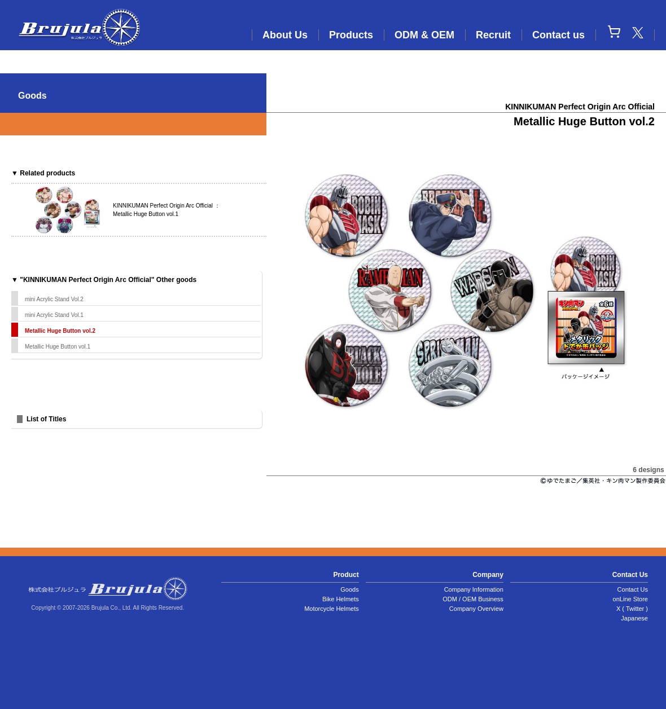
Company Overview (476, 608)
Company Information (473, 589)
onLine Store (630, 599)
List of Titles (46, 419)
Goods (349, 589)
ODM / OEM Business (472, 599)
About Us (285, 35)
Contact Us (632, 589)
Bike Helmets (340, 599)
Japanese (634, 618)
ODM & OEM (424, 35)
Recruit (493, 35)
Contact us (558, 35)
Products (351, 35)
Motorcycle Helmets (331, 608)
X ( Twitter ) (632, 608)
